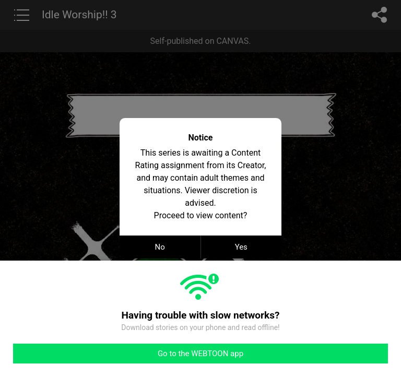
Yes (241, 247)
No (160, 247)
